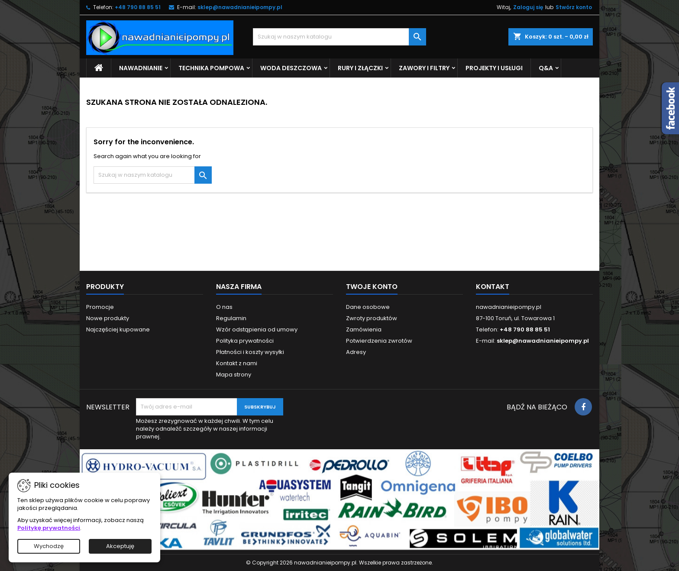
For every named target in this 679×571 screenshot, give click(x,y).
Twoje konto (372, 287)
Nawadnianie (140, 68)
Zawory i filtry (424, 68)
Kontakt (492, 287)
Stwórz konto (574, 7)
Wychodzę (49, 546)
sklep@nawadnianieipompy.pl (239, 7)
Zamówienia (364, 329)
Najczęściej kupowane (118, 329)
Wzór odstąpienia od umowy (256, 329)
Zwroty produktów (371, 318)
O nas (224, 307)
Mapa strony (233, 374)
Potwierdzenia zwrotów (379, 341)
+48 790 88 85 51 (138, 7)
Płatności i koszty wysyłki (250, 352)
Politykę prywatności (48, 528)
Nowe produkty (107, 318)
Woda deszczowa (291, 68)
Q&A (546, 68)
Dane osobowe (368, 307)
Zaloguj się (528, 7)
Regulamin (231, 318)
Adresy (356, 352)
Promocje (100, 307)
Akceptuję (120, 546)
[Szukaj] (339, 36)
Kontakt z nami (236, 363)
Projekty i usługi (494, 68)
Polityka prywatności (245, 341)
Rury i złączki (360, 68)
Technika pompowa (211, 68)
